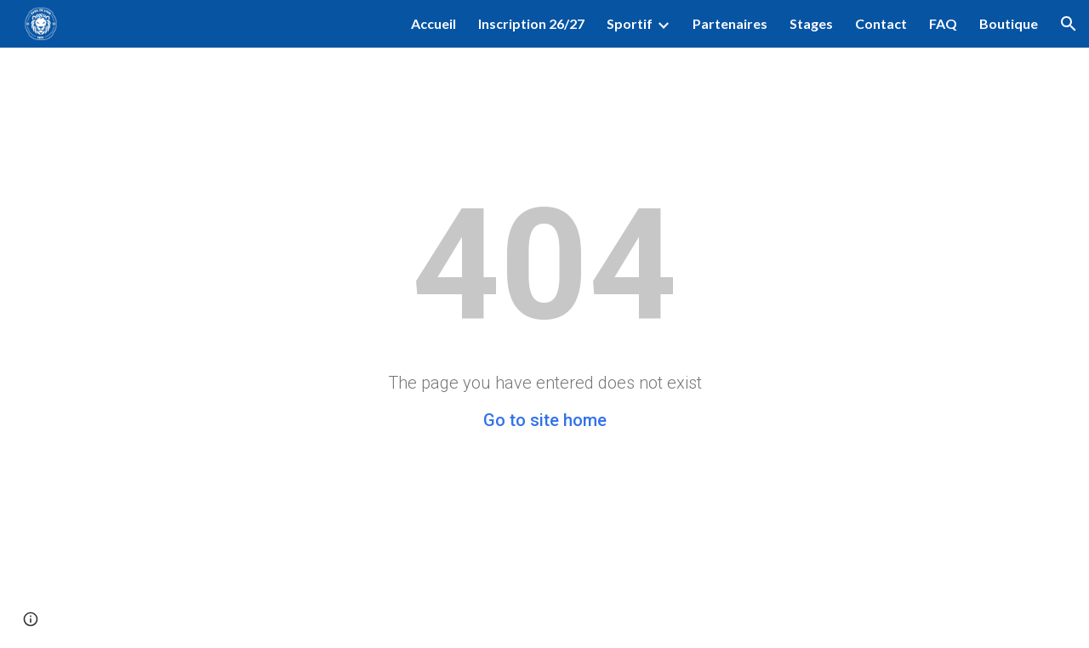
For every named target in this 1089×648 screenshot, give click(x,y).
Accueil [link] (433, 23)
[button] (1068, 23)
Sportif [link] (630, 23)
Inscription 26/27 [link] (531, 23)
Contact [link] (881, 23)
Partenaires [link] (730, 23)
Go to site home (545, 420)
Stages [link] (811, 23)
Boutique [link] (1008, 23)
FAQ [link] (943, 23)
